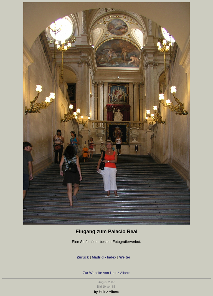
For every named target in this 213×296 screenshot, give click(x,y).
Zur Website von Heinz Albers (106, 273)
